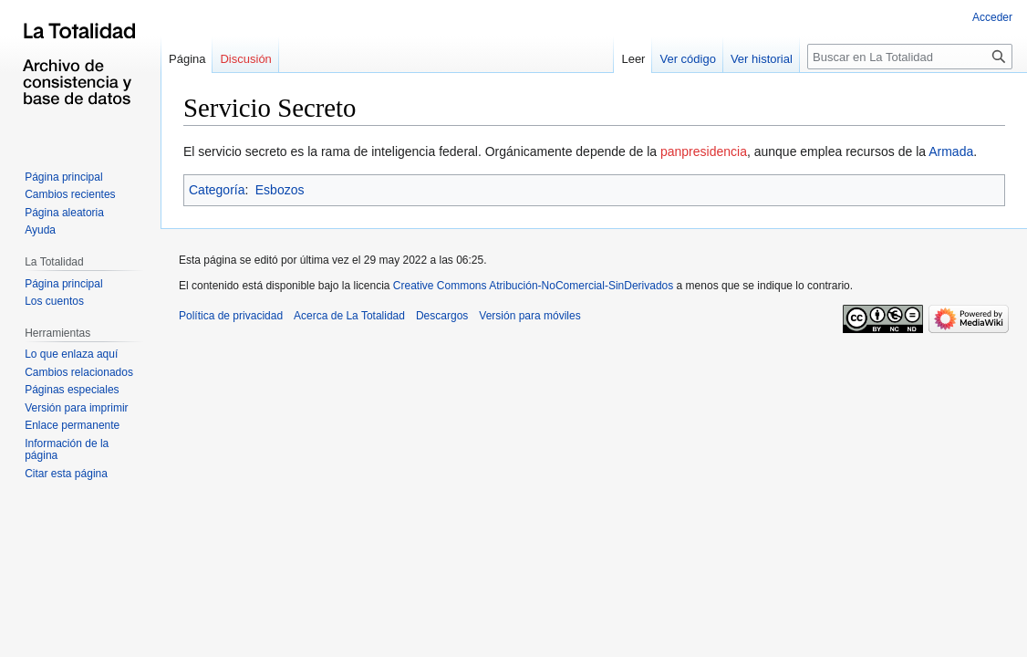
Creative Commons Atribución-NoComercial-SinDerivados (533, 285)
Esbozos (280, 189)
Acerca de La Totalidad (349, 315)
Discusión (245, 59)
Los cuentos (54, 301)
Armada (950, 151)
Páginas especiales (72, 389)
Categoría (216, 189)
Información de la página (67, 450)
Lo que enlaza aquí (71, 354)
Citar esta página (66, 473)
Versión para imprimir (76, 408)
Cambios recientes (70, 194)
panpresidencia (703, 151)
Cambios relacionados (79, 372)
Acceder (992, 17)
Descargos (442, 315)
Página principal (63, 177)
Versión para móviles (529, 315)
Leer (633, 59)
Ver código (687, 59)
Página (187, 59)
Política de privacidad (231, 315)
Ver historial (762, 59)
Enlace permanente (72, 425)
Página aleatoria (64, 212)
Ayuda (40, 230)
